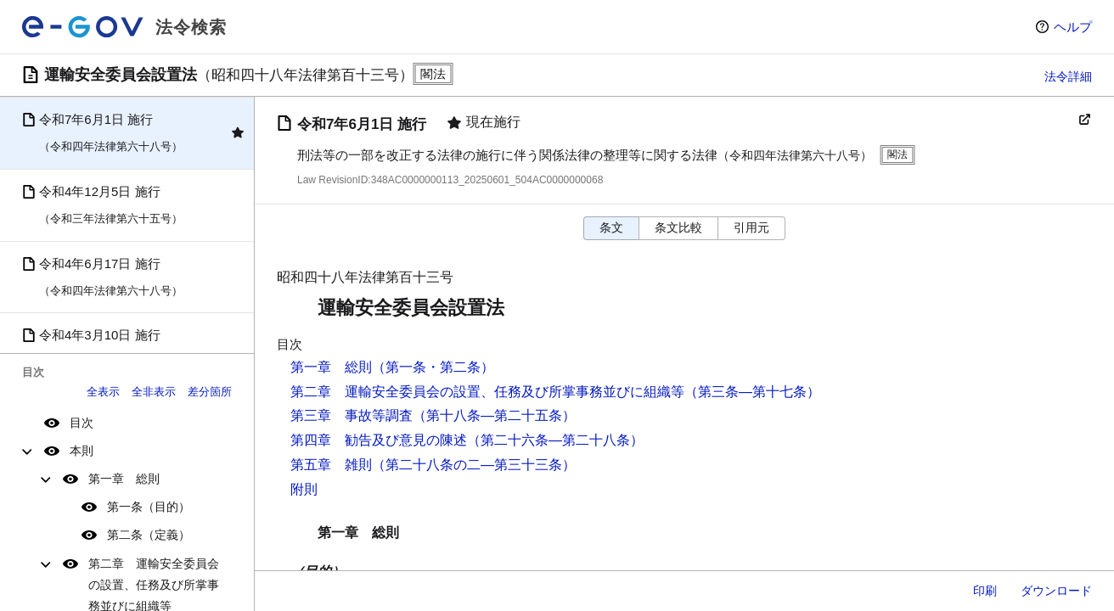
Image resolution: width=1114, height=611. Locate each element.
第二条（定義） (148, 534)
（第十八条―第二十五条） (494, 415)
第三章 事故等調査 (351, 415)
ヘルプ (1073, 27)
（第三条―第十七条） (752, 391)
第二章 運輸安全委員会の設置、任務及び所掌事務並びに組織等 (487, 391)
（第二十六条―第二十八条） (555, 440)
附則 (304, 489)
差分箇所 (210, 391)
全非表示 (154, 391)
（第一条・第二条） (433, 367)
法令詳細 (1068, 76)
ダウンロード (1056, 590)
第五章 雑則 (331, 464)
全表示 (103, 391)
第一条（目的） (148, 506)
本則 (81, 450)
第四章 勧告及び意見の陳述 (378, 440)
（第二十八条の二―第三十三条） (474, 464)
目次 (81, 422)
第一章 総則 (124, 478)
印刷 (985, 590)
